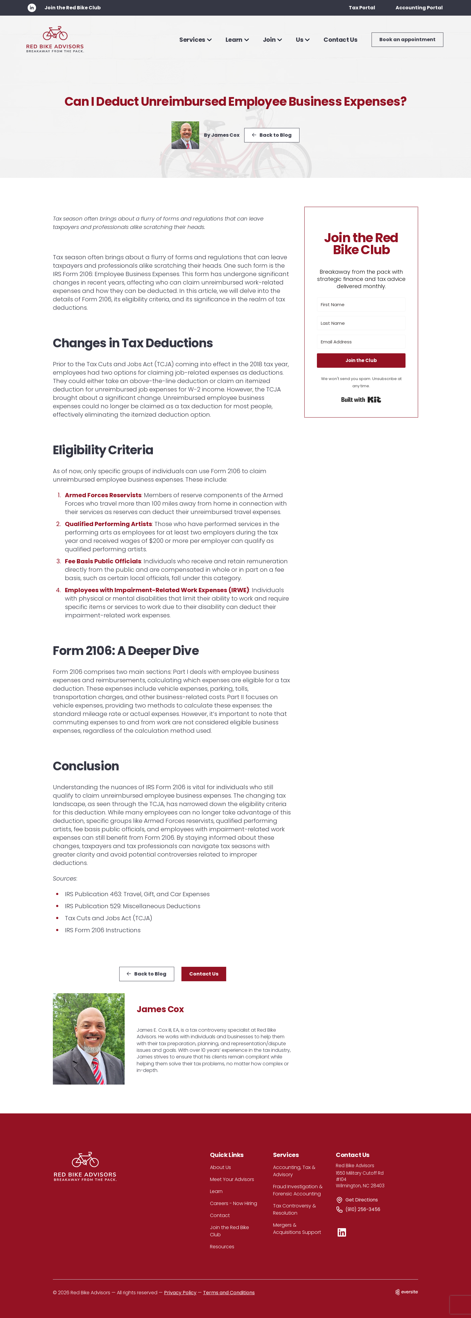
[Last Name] (361, 323)
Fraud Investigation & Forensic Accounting (298, 1190)
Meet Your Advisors (232, 1179)
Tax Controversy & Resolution (294, 1209)
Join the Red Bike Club (72, 7)
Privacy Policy (180, 1292)
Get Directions (361, 1200)
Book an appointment (407, 39)
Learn (216, 1191)
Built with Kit (361, 399)
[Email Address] (361, 342)
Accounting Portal (419, 7)
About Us (220, 1167)
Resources (222, 1246)
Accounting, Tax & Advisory (294, 1171)
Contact (220, 1215)
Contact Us (340, 40)
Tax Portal (362, 7)
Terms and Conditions (229, 1292)
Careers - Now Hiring (233, 1203)
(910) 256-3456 (362, 1209)
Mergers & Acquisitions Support (297, 1229)
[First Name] (361, 304)
